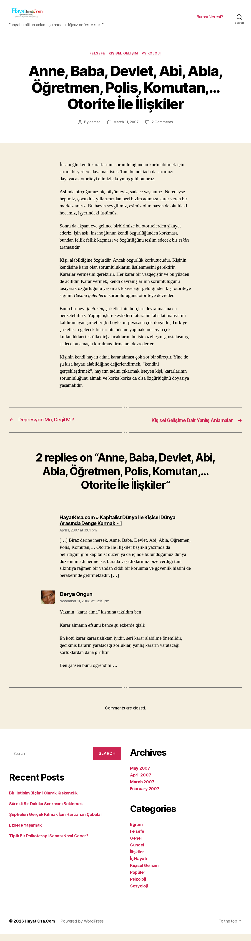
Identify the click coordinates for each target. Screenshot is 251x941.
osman (94, 129)
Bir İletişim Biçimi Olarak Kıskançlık (43, 800)
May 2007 (140, 775)
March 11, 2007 (126, 129)
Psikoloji (152, 61)
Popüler (137, 879)
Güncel (137, 852)
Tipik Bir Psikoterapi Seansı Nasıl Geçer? (48, 842)
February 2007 (144, 795)
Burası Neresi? (210, 20)
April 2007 (140, 782)
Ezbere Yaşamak (25, 832)
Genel (136, 845)
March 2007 (142, 788)
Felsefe (96, 61)
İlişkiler (137, 858)
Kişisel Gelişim (123, 61)
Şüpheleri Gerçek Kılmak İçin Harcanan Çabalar (55, 821)
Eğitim (136, 831)
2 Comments (162, 129)
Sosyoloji (139, 893)
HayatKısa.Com (40, 928)
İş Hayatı (138, 865)
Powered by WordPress (83, 928)
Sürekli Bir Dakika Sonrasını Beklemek (46, 810)
